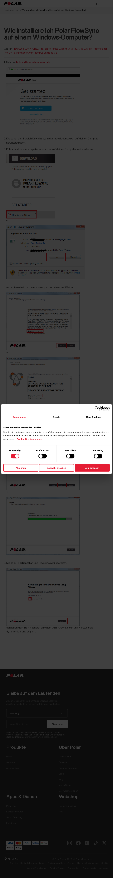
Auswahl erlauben (56, 468)
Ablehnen (21, 468)
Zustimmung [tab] (19, 417)
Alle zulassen (92, 468)
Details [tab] (56, 417)
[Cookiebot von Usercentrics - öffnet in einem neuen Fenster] (97, 408)
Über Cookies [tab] (93, 417)
